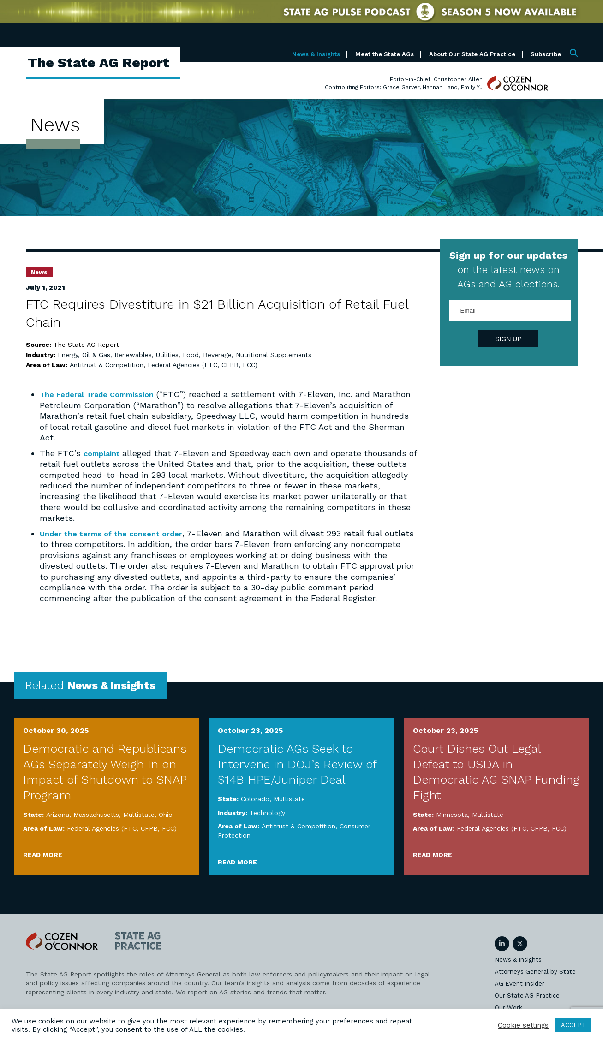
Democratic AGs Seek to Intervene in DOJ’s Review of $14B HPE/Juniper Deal (297, 763)
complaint (105, 453)
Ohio (166, 814)
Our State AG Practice (527, 994)
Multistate (139, 814)
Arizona (57, 814)
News (39, 272)
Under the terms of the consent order (117, 533)
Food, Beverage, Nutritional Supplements (247, 354)
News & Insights (316, 54)
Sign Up (508, 339)
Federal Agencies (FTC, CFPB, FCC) (202, 365)
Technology (267, 812)
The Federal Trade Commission (103, 394)
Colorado (255, 798)
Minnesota (452, 814)
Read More (42, 854)
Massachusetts (96, 814)
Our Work (508, 1006)
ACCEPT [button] (573, 1025)
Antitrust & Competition (106, 365)
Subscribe (546, 54)
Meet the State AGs (384, 54)
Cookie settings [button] (523, 1025)
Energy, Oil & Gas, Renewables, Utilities (118, 354)
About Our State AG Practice (472, 54)
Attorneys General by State (535, 970)
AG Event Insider (519, 982)
